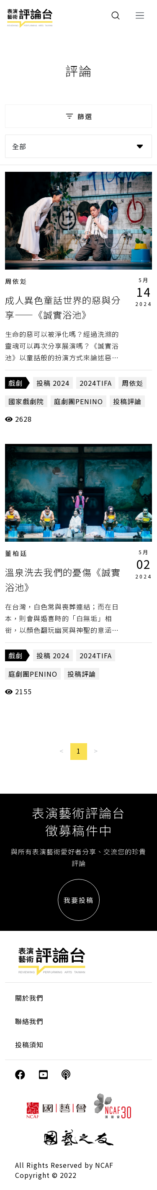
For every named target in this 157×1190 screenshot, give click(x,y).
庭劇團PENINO (78, 401)
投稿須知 (29, 1045)
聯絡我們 (29, 1021)
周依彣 (16, 281)
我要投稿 (79, 900)
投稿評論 (127, 401)
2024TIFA (96, 383)
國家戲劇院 (26, 401)
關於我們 (29, 998)
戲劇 (15, 383)
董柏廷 (16, 553)
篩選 (78, 116)
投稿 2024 (52, 383)
